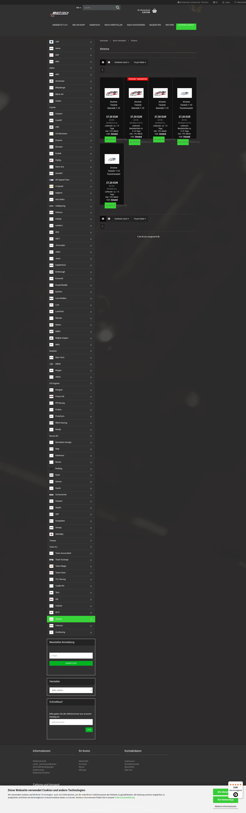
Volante (55, 606)
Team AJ (53, 547)
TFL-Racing (57, 579)
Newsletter (129, 767)
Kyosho (55, 291)
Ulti (53, 599)
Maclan (55, 318)
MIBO (54, 331)
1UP (54, 42)
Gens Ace (56, 167)
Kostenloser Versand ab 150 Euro (193, 2)
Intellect (56, 225)
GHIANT (56, 173)
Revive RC (53, 436)
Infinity (55, 219)
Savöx (55, 488)
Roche (55, 462)
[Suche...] (79, 7)
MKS (54, 344)
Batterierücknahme (41, 773)
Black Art (56, 94)
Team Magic (57, 566)
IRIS (54, 232)
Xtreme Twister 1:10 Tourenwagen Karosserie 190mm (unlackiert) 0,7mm (186, 105)
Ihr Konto (83, 764)
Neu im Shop (78, 25)
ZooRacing (57, 632)
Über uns (128, 770)
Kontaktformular (132, 764)
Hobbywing (57, 206)
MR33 (55, 364)
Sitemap (82, 770)
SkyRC (55, 507)
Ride (54, 449)
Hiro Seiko (56, 199)
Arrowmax (56, 81)
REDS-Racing (58, 423)
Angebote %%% (60, 25)
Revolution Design (60, 442)
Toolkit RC (56, 586)
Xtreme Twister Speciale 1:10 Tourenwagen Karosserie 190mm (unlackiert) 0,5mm (162, 105)
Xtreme (55, 619)
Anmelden (71, 663)
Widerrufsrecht (39, 761)
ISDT (54, 238)
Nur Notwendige (226, 799)
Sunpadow (57, 521)
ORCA (55, 377)
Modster (53, 351)
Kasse (81, 767)
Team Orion (57, 572)
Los (89, 730)
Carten (55, 101)
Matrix (55, 325)
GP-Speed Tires (59, 180)
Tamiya (52, 540)
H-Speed (56, 186)
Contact (55, 113)
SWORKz (56, 534)
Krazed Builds (58, 285)
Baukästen (155, 25)
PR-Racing (57, 403)
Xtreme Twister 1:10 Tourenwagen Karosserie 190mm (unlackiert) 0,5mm (113, 170)
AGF (54, 55)
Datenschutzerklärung (124, 797)
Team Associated (60, 553)
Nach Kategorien (136, 25)
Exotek (55, 153)
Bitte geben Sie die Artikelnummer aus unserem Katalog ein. (70, 715)
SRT (54, 514)
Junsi (54, 258)
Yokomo (56, 625)
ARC (54, 74)
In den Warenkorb (111, 139)
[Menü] (241, 783)
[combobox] (121, 62)
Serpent (55, 501)
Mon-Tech (56, 357)
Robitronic (56, 455)
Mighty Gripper (58, 338)
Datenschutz (38, 770)
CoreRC (55, 120)
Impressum (130, 761)
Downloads (186, 25)
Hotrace (55, 212)
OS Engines (54, 383)
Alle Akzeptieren (225, 792)
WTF (54, 612)
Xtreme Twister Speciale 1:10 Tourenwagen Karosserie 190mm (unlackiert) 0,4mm (113, 105)
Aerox (54, 48)
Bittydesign (57, 87)
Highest (55, 193)
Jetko (54, 252)
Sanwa (55, 481)
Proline (55, 409)
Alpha (51, 68)
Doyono (55, 140)
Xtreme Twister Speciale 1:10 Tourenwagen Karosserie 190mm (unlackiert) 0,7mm (137, 105)
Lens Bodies (57, 298)
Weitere (170, 25)
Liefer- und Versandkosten (44, 764)
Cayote (52, 107)
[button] (215, 2)
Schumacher (58, 494)
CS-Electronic (58, 133)
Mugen (55, 370)
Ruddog (55, 468)
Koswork (56, 278)
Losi (54, 305)
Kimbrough (57, 272)
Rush (54, 475)
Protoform (56, 416)
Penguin (56, 390)
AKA (54, 61)
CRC (54, 127)
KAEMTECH (95, 25)
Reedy (55, 429)
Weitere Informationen (225, 806)
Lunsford (56, 311)
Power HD (56, 396)
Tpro (54, 592)
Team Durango (58, 559)
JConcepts (57, 245)
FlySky (55, 160)
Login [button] (226, 2)
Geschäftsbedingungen (43, 767)
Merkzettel (83, 761)
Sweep (55, 527)
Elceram (56, 147)
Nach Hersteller (113, 25)
